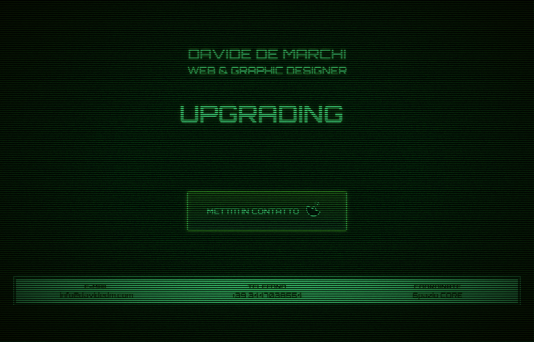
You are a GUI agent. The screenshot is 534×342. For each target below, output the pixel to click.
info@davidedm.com (96, 295)
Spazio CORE (437, 295)
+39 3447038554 (267, 295)
